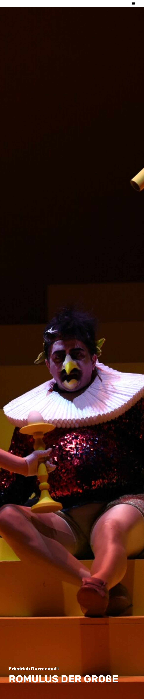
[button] (133, 3)
